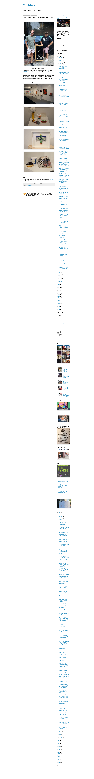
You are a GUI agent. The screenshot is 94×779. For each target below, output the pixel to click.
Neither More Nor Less (62, 482)
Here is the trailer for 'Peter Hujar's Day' (63, 193)
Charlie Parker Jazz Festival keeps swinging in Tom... (63, 75)
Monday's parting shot (62, 231)
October (60, 60)
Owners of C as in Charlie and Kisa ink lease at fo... (64, 219)
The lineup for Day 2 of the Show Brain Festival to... (63, 251)
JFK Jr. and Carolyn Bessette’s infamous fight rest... (64, 70)
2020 (59, 746)
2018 (59, 291)
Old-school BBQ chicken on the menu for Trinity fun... (64, 140)
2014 (59, 297)
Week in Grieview (62, 68)
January (60, 281)
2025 (59, 56)
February (60, 279)
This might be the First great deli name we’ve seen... (63, 222)
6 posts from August (62, 64)
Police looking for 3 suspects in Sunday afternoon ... (64, 112)
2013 (59, 299)
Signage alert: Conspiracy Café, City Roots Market (64, 176)
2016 (59, 294)
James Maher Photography (62, 491)
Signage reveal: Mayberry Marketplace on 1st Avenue (64, 148)
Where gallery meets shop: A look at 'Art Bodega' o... (63, 211)
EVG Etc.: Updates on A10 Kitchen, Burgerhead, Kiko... (64, 165)
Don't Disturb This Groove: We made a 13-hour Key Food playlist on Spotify (63, 17)
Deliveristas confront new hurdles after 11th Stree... (63, 160)
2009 (59, 762)
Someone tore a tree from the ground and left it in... (64, 82)
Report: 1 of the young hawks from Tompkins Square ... (64, 265)
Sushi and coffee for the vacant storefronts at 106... (64, 109)
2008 (59, 306)
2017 (59, 293)
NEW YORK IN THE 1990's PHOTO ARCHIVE (62, 486)
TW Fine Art (48, 70)
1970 (59, 309)
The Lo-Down (60, 487)
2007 (59, 307)
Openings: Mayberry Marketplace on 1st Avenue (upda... (64, 96)
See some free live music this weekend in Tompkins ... (64, 268)
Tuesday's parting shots (63, 223)
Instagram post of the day (63, 204)
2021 (59, 287)
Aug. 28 (60, 91)
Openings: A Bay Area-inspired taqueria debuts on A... (64, 184)
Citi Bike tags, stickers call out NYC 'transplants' (64, 163)
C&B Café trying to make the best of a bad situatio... (63, 154)
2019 (59, 290)
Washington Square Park (62, 495)
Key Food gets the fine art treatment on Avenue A (63, 77)
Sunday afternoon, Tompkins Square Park (63, 124)
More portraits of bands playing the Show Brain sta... (64, 260)
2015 (59, 296)
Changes (60, 138)
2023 (59, 284)
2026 (59, 512)
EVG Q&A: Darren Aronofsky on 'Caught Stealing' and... (64, 99)
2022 (59, 286)
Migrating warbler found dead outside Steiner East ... (64, 87)
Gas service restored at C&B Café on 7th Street (63, 104)
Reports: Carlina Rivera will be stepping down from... (64, 180)
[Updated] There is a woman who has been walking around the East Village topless (66, 369)
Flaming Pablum (60, 484)
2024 (59, 283)
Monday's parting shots (63, 177)
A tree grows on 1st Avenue (63, 263)
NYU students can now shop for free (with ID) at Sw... (64, 129)
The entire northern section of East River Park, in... (64, 215)
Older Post (52, 201)
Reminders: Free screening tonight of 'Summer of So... (64, 106)
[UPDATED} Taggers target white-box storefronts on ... (64, 239)
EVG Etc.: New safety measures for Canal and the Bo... (64, 248)
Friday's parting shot (62, 200)
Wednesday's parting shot (63, 158)
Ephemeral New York (61, 492)
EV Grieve (29, 5)
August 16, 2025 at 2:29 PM (30, 196)
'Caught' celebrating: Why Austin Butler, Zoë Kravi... (63, 187)
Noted (60, 225)
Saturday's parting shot (62, 127)
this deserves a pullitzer (62, 326)
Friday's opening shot (62, 262)
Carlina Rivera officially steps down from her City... (63, 119)
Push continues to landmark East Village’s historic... (63, 146)
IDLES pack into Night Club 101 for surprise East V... (64, 80)
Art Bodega (28, 185)
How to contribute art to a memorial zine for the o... (63, 102)
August (60, 63)
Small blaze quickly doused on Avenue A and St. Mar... (64, 73)
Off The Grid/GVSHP (61, 490)
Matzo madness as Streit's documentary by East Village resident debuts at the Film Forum (66, 394)
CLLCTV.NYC (32, 185)
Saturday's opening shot (63, 84)
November (61, 59)
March (60, 278)
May (60, 275)
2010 (59, 303)
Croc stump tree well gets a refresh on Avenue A (63, 229)
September (61, 62)
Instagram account (26, 79)
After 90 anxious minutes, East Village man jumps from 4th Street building (66, 382)
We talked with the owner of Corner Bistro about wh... (63, 182)
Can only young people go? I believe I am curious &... (63, 323)
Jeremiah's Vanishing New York (63, 481)
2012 (59, 300)
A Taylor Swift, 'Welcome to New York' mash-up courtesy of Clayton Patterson (66, 375)
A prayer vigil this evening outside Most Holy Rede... (63, 90)
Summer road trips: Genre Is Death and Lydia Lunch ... (63, 197)
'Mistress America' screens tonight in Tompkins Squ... (63, 206)
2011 (59, 302)
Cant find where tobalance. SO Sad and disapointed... (63, 314)
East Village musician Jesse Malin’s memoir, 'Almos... (63, 94)
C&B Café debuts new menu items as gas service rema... (64, 132)
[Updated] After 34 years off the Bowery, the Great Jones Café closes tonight (66, 388)
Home (39, 201)
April (60, 734)
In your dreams (61, 201)
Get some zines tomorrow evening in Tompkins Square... (63, 143)
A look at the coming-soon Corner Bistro (63, 237)
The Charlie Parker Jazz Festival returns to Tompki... (64, 227)
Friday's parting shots (62, 135)
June (60, 274)
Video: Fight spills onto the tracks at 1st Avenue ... (63, 233)
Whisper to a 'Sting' (62, 85)
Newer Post (26, 201)
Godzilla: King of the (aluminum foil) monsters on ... (64, 171)
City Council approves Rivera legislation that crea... (64, 169)
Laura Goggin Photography (62, 488)
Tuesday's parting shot (62, 110)
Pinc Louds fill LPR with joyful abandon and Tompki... (64, 152)
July (60, 272)
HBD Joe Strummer (62, 607)
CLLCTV (24, 71)
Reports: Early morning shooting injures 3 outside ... (64, 67)
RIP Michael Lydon (62, 235)
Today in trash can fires (63, 136)
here (65, 45)
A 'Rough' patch (61, 258)
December (61, 57)
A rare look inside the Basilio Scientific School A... (63, 209)
